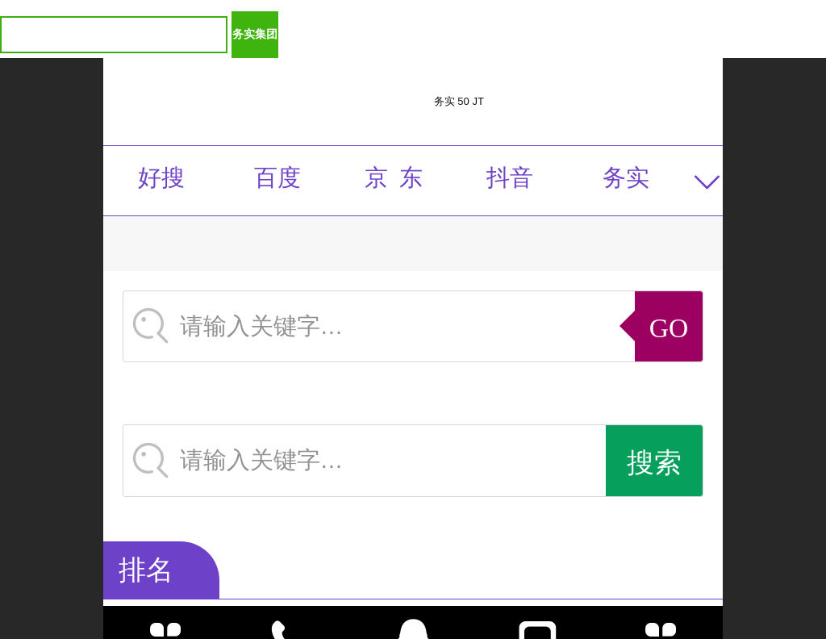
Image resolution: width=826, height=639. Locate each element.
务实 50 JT (459, 101)
